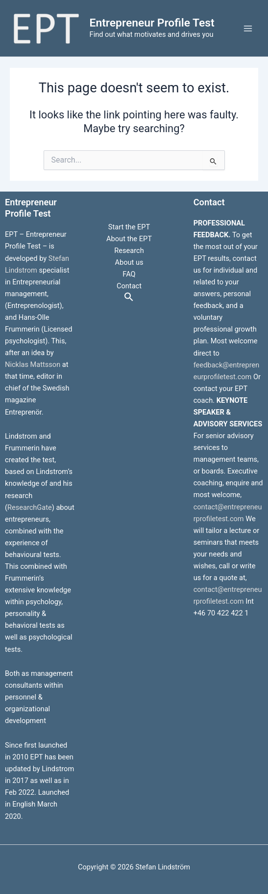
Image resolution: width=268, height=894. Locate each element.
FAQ (128, 274)
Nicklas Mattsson (32, 364)
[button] (129, 297)
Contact (129, 285)
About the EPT (129, 238)
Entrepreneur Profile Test (152, 22)
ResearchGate (29, 507)
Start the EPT (129, 227)
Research (129, 250)
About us (129, 262)
